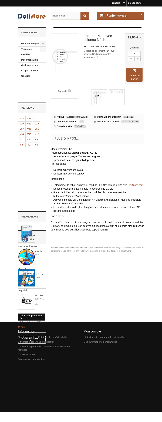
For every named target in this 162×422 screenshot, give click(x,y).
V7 (29, 126)
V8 (21, 126)
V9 (36, 121)
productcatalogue (28, 332)
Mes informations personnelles (100, 396)
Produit (116, 15)
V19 (29, 105)
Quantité (134, 47)
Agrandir (62, 91)
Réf (86, 46)
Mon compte (92, 386)
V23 (22, 100)
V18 (37, 105)
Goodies (25, 76)
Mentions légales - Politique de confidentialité (42, 392)
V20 (22, 105)
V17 (22, 110)
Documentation (29, 59)
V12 (37, 115)
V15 (37, 110)
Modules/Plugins (30, 43)
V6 (36, 126)
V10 (29, 121)
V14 (22, 115)
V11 (22, 121)
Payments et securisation (31, 414)
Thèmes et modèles (26, 52)
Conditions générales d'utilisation (36, 396)
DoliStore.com (135, 185)
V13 (29, 115)
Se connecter (135, 3)
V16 (29, 110)
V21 (37, 100)
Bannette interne (27, 169)
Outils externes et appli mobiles (29, 68)
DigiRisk (23, 213)
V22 (29, 100)
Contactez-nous (26, 409)
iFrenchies (24, 287)
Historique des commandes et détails (104, 392)
